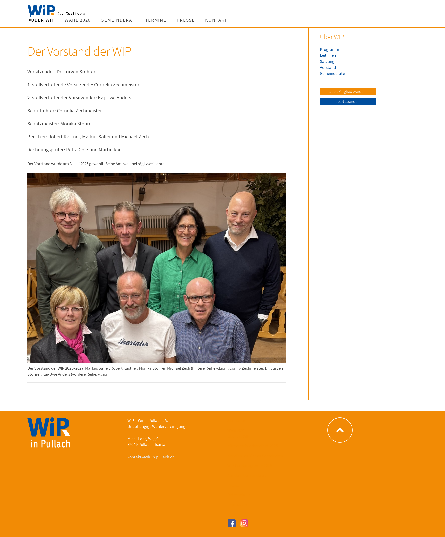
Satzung (327, 61)
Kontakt (280, 20)
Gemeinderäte (332, 73)
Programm (329, 49)
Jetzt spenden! (348, 101)
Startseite (236, 420)
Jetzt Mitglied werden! (348, 91)
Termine (220, 20)
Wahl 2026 (142, 20)
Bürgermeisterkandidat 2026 (252, 446)
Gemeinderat (182, 20)
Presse (250, 20)
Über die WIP (238, 436)
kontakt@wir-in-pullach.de (151, 457)
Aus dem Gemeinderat (246, 475)
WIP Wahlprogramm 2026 (249, 465)
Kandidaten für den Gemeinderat (256, 455)
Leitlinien (328, 55)
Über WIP (107, 20)
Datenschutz (238, 494)
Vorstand (328, 67)
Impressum (237, 504)
